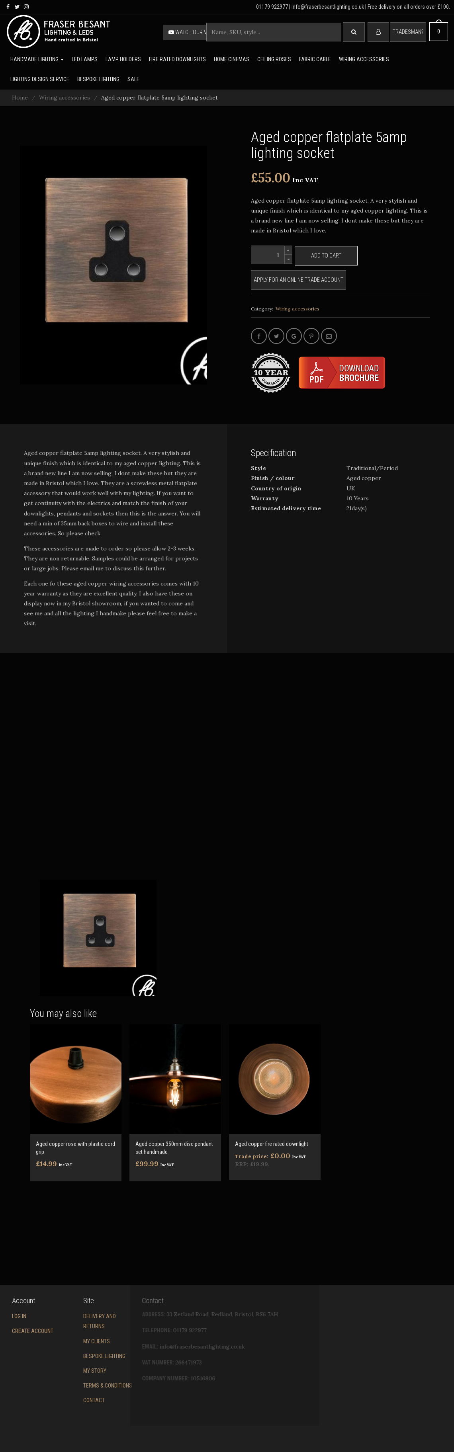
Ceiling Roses (274, 59)
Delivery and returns (67, 1321)
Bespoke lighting (98, 79)
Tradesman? (408, 32)
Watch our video (193, 32)
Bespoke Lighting (72, 1356)
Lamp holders (123, 59)
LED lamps (85, 59)
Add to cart (326, 255)
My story (62, 1371)
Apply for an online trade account (298, 280)
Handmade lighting (37, 59)
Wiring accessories (364, 59)
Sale (133, 79)
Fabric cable (315, 59)
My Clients (64, 1341)
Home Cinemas (231, 59)
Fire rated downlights (177, 59)
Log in (7, 1316)
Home (20, 97)
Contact (61, 1400)
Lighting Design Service (39, 79)
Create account (21, 1331)
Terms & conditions (75, 1385)
